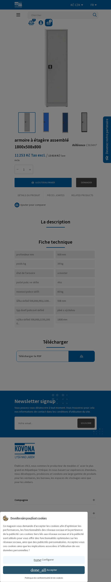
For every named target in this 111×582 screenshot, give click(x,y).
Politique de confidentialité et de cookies (44, 577)
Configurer (44, 560)
